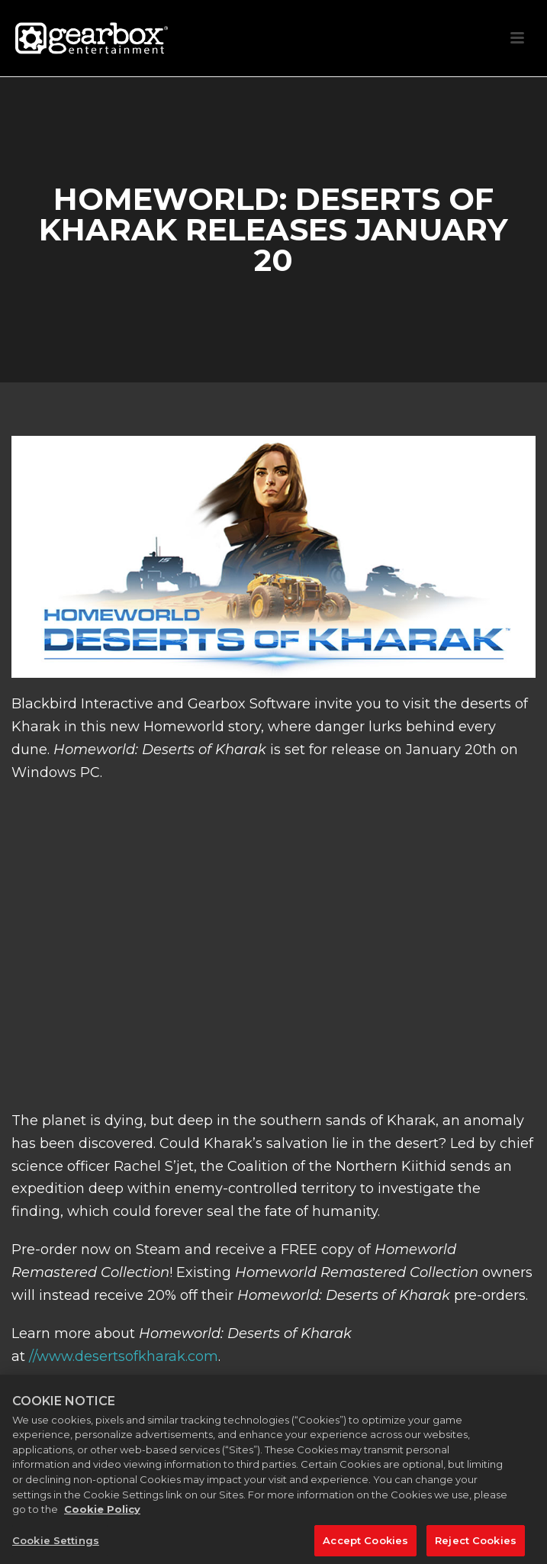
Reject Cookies (475, 1544)
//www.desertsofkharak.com (123, 1356)
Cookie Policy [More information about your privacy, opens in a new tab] (102, 1513)
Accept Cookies (365, 1544)
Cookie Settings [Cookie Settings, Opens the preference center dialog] (55, 1544)
